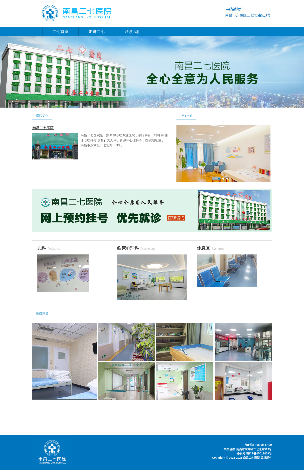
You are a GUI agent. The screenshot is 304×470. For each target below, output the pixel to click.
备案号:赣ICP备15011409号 (254, 453)
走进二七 (97, 31)
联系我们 (133, 31)
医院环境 (42, 313)
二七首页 (60, 31)
